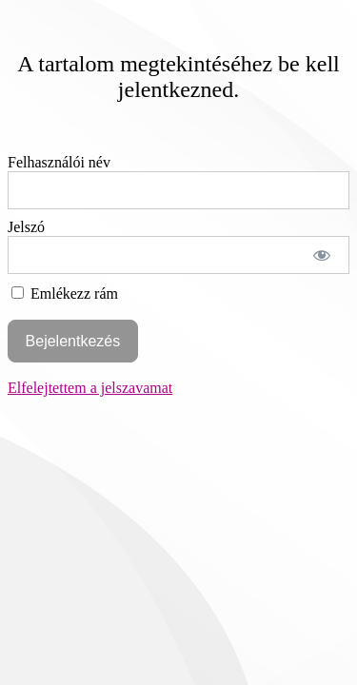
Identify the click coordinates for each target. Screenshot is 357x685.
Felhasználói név (59, 162)
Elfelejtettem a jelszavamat (90, 388)
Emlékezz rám (64, 293)
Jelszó (26, 227)
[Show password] (322, 255)
